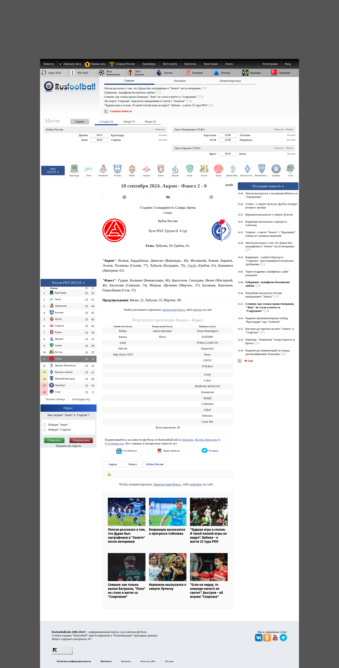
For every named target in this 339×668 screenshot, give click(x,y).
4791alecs (207, 366)
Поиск (229, 63)
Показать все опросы (68, 446)
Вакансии (126, 661)
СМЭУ (207, 360)
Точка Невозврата (207, 331)
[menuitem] (123, 64)
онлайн (229, 184)
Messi (162, 336)
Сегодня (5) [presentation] (106, 121)
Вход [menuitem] (288, 63)
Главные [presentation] (129, 80)
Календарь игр (81, 399)
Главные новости (121, 111)
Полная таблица (55, 399)
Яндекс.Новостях (206, 439)
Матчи (289, 129)
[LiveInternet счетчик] (62, 653)
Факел (133, 464)
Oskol (207, 409)
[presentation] (75, 121)
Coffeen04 (207, 404)
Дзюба (192, 265)
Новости (160, 129)
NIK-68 (122, 348)
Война (122, 331)
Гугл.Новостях (114, 443)
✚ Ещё (248, 361)
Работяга (207, 415)
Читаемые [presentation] (180, 80)
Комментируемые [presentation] (230, 80)
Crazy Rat (207, 421)
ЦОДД (207, 398)
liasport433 (207, 348)
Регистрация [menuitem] (270, 63)
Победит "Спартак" (60, 429)
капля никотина (162, 331)
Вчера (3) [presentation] (150, 121)
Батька (123, 336)
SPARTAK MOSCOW (207, 386)
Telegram (187, 439)
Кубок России (155, 464)
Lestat (207, 374)
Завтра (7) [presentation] (129, 121)
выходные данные (146, 635)
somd (123, 342)
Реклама (169, 661)
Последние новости (268, 186)
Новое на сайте (147, 661)
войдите (197, 309)
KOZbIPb (207, 336)
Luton (207, 380)
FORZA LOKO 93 (207, 342)
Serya (207, 354)
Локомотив (207, 392)
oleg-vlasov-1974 (123, 354)
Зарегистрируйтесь (173, 309)
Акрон (112, 464)
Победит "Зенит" (58, 424)
